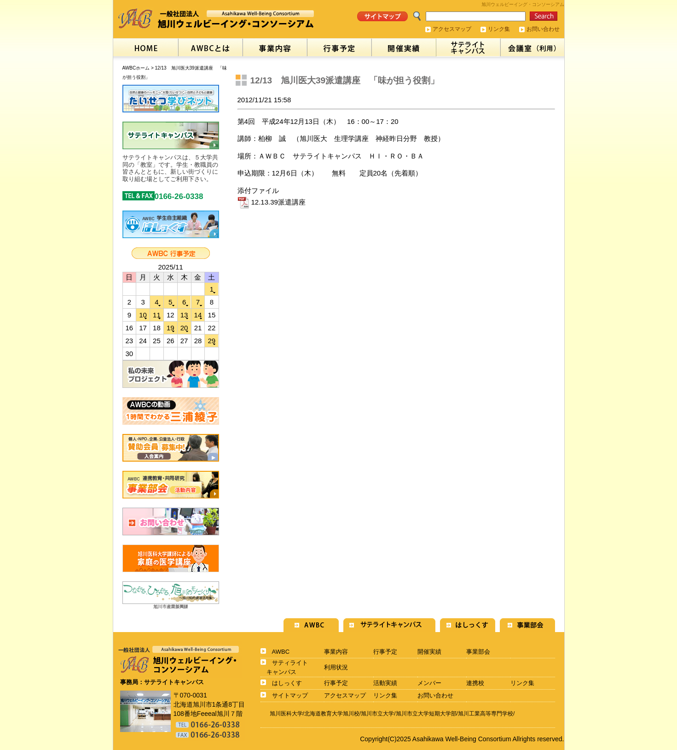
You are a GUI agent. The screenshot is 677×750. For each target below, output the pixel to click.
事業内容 (336, 651)
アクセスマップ (452, 29)
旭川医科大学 (286, 713)
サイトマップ (290, 695)
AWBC (281, 651)
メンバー (429, 683)
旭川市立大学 (377, 713)
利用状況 (336, 667)
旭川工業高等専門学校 (485, 713)
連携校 (475, 683)
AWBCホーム (136, 67)
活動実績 (385, 683)
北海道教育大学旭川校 (331, 713)
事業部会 (478, 651)
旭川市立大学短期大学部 (426, 713)
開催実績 (429, 651)
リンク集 (499, 29)
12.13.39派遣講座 (271, 202)
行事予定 (385, 651)
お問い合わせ (543, 29)
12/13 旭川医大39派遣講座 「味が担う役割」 (345, 80)
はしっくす (287, 683)
